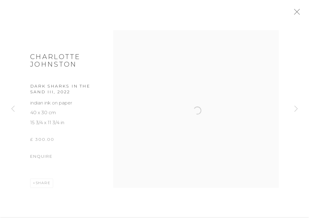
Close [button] (298, 13)
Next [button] (296, 109)
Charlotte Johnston (55, 63)
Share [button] (43, 185)
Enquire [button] (41, 158)
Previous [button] (13, 109)
